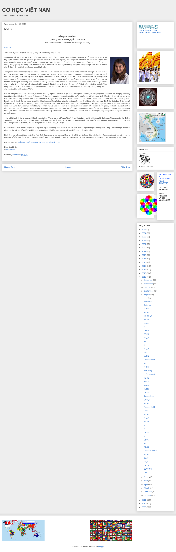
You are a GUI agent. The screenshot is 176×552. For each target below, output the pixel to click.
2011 (144, 500)
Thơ (145, 473)
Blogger (101, 547)
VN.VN (146, 338)
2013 (144, 273)
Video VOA (7, 48)
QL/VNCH (148, 469)
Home (68, 167)
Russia (146, 389)
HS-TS (146, 320)
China (146, 411)
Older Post (125, 167)
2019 (144, 251)
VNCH (146, 367)
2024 (144, 233)
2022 (144, 240)
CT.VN (146, 392)
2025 (144, 230)
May (146, 481)
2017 (144, 259)
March (147, 488)
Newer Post (9, 167)
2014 (144, 270)
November (148, 284)
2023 (144, 237)
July (146, 298)
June (146, 477)
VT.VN (146, 381)
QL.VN (146, 458)
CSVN (146, 330)
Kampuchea (149, 396)
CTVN (146, 447)
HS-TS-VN (148, 301)
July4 (146, 462)
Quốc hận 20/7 (150, 374)
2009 (144, 507)
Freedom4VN (149, 360)
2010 (144, 504)
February (148, 492)
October (147, 287)
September (149, 291)
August (147, 295)
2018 (144, 255)
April (146, 484)
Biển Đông (148, 371)
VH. (145, 443)
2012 (144, 277)
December (148, 280)
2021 (144, 244)
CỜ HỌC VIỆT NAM (26, 10)
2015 (144, 266)
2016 (144, 262)
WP (145, 352)
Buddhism (148, 305)
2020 (144, 248)
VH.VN (146, 312)
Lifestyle (147, 400)
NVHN (146, 309)
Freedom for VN (150, 451)
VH (145, 327)
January (147, 495)
